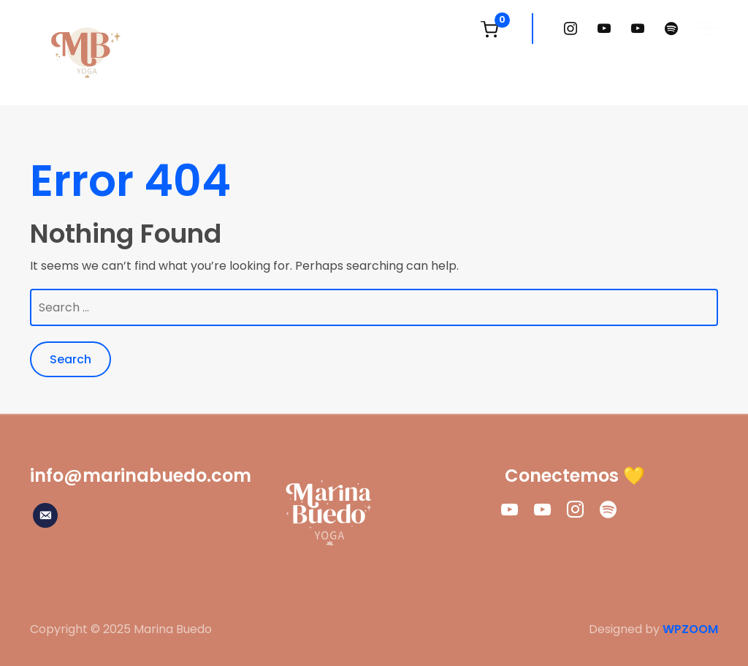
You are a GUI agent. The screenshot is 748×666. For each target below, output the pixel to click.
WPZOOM (690, 629)
